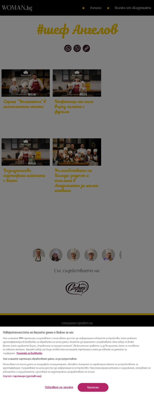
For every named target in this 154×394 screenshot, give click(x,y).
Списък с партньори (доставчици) (22, 376)
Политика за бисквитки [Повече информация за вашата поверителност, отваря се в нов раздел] (29, 353)
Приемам (93, 387)
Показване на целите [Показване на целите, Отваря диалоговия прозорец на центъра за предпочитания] (59, 387)
